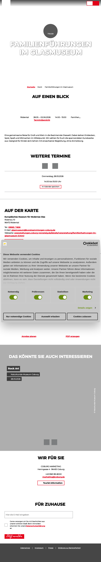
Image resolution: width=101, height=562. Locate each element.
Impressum (39, 548)
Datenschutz (25, 548)
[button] (71, 3)
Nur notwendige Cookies (18, 316)
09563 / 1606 (14, 227)
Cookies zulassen (82, 316)
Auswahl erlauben (50, 316)
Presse (50, 548)
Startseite (31, 87)
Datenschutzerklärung (35, 526)
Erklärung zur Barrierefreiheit (69, 548)
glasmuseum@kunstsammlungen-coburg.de (33, 230)
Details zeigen (85, 308)
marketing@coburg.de (53, 477)
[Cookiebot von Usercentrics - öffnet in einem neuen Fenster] (85, 244)
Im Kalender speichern (50, 187)
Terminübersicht (42, 120)
